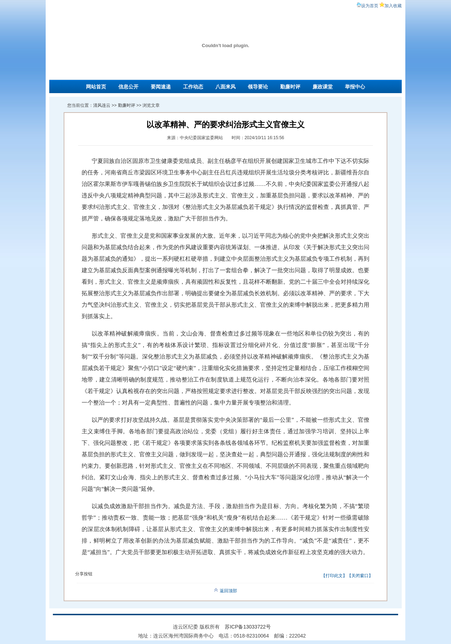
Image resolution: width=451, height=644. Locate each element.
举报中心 (355, 87)
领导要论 (258, 87)
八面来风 (225, 87)
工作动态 (193, 87)
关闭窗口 (360, 575)
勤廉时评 (290, 87)
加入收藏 (393, 5)
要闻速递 (161, 87)
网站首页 (96, 87)
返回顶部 (225, 590)
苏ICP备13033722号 (248, 627)
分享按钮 (83, 573)
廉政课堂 (323, 87)
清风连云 (101, 105)
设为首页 (369, 5)
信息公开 (128, 87)
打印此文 (334, 575)
